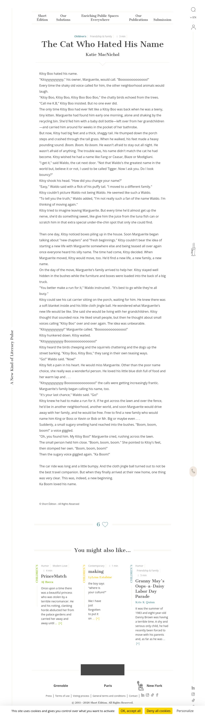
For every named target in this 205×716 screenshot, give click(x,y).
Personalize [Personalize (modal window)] (185, 711)
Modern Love (60, 565)
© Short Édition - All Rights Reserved (59, 504)
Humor (45, 565)
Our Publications (138, 18)
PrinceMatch (53, 576)
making (96, 571)
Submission (162, 20)
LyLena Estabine (100, 577)
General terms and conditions (109, 696)
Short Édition (42, 18)
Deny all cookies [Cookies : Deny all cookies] (158, 711)
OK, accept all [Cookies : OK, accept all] (131, 711)
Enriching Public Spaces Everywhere (100, 18)
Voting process (81, 696)
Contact (133, 696)
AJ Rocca (47, 582)
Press (49, 696)
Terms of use (62, 696)
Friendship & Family (101, 36)
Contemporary (96, 565)
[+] (60, 623)
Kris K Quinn (145, 602)
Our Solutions (63, 18)
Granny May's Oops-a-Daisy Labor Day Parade (149, 588)
